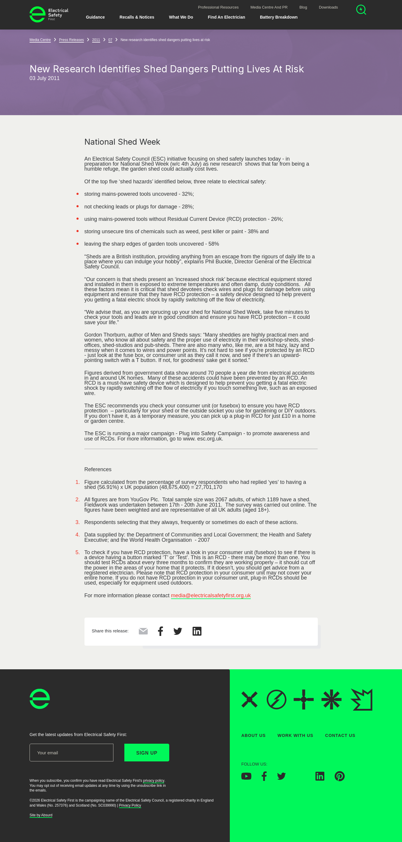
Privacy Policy (130, 805)
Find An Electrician (226, 17)
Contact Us (340, 735)
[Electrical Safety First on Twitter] (281, 778)
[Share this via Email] (143, 633)
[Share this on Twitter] (177, 633)
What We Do (181, 17)
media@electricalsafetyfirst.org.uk (211, 595)
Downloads (328, 7)
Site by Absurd (41, 815)
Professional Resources (218, 7)
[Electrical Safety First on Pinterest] (340, 780)
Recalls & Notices (137, 17)
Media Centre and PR (269, 7)
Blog (303, 7)
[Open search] (361, 10)
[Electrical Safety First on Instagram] (300, 779)
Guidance (95, 17)
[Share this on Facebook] (160, 634)
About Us (253, 735)
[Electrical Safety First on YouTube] (246, 778)
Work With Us (295, 735)
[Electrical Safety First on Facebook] (264, 779)
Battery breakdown (279, 17)
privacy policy (153, 781)
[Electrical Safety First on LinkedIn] (319, 779)
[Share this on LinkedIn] (197, 634)
